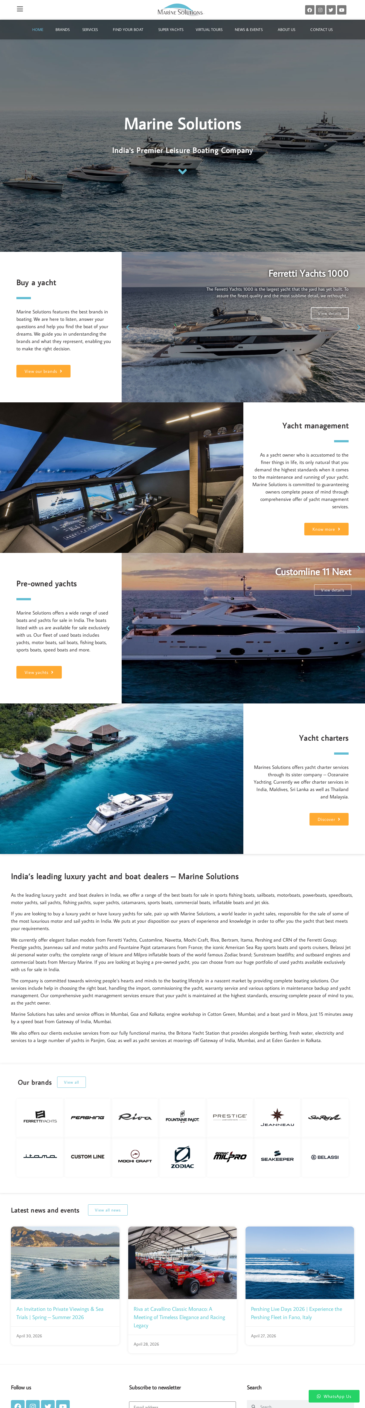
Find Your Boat (129, 29)
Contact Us (321, 29)
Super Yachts (170, 29)
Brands (63, 29)
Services (91, 29)
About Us (288, 29)
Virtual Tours (209, 29)
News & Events (250, 29)
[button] (127, 327)
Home (37, 29)
